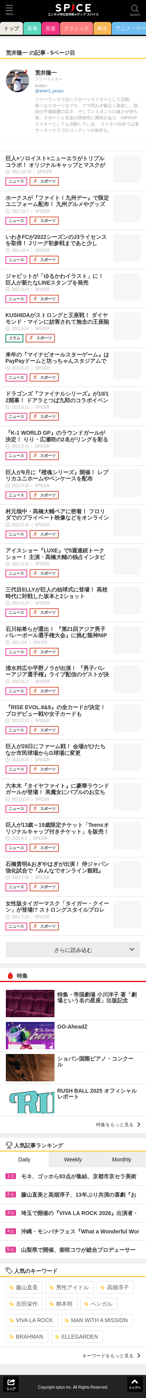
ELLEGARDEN (76, 1336)
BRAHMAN (26, 1336)
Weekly (73, 1159)
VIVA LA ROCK (31, 1320)
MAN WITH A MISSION (96, 1320)
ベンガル (98, 1304)
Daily (24, 1159)
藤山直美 (23, 1287)
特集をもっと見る (118, 1124)
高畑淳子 (114, 1287)
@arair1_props (49, 90)
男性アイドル (69, 1287)
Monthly (121, 1159)
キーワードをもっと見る (111, 1356)
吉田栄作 (23, 1304)
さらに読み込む (94, 950)
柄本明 (60, 1304)
